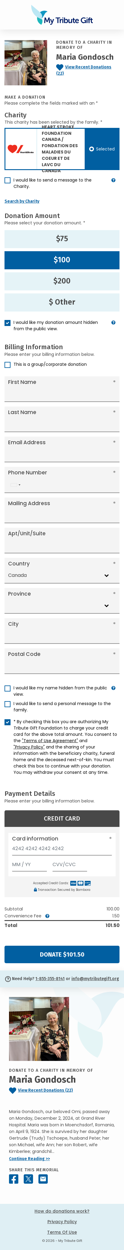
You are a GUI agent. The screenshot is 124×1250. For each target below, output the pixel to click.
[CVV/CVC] (70, 863)
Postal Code (24, 654)
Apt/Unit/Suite (27, 533)
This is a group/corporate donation (50, 364)
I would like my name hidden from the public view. (60, 691)
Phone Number (27, 472)
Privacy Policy (62, 1222)
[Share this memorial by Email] (43, 1179)
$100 (62, 259)
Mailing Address (29, 503)
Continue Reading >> (29, 1158)
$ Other (62, 302)
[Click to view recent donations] (87, 70)
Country (19, 563)
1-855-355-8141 (50, 978)
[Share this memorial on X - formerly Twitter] (28, 1179)
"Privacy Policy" (29, 747)
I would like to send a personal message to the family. (62, 707)
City (13, 624)
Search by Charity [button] (22, 201)
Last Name (22, 412)
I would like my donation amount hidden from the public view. (56, 325)
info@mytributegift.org (95, 978)
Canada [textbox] (17, 575)
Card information (35, 838)
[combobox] (15, 485)
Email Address (27, 442)
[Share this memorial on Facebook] (13, 1179)
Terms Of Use (62, 1232)
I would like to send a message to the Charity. (53, 183)
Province (19, 593)
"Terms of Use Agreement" (50, 741)
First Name (22, 382)
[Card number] (62, 850)
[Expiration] (29, 863)
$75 (62, 238)
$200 (62, 281)
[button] (113, 186)
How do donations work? (62, 1211)
